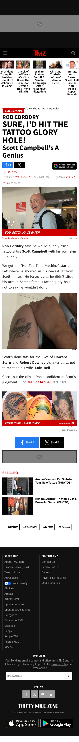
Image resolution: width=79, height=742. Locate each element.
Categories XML (13, 620)
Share (27, 442)
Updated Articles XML (17, 609)
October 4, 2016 (24, 177)
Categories (10, 615)
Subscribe (68, 676)
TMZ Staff (12, 172)
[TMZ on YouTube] (43, 694)
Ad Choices (11, 577)
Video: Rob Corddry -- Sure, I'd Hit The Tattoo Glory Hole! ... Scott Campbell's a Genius (17, 238)
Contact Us (48, 561)
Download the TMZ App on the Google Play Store (56, 723)
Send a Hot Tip (50, 567)
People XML (11, 636)
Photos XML (11, 641)
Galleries (9, 625)
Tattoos (64, 527)
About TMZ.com (14, 561)
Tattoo (48, 527)
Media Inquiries (51, 583)
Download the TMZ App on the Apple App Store (22, 723)
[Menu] (5, 53)
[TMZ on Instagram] (51, 694)
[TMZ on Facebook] (26, 694)
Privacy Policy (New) (16, 567)
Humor (12, 527)
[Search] (73, 53)
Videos (8, 647)
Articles (9, 593)
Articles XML (12, 599)
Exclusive (30, 527)
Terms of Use (12, 572)
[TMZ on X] (34, 694)
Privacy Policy (60, 664)
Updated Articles (14, 604)
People (8, 631)
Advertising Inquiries (54, 577)
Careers (46, 572)
